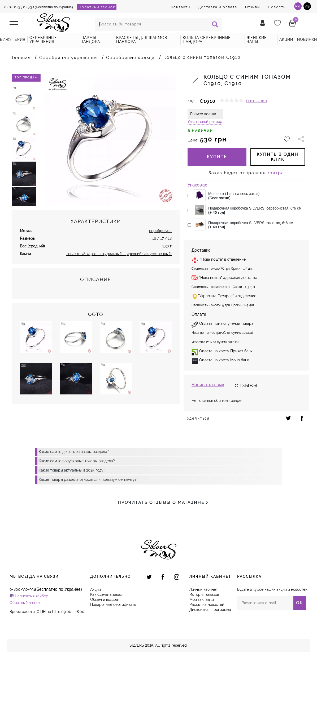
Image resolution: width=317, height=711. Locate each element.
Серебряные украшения (43, 39)
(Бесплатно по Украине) (38, 7)
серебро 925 (160, 231)
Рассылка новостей (206, 604)
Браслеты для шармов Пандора (141, 39)
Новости (277, 7)
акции (286, 39)
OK (299, 602)
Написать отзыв (208, 384)
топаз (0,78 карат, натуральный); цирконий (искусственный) (119, 254)
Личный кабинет (203, 589)
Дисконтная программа (210, 609)
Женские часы (257, 39)
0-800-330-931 (19, 7)
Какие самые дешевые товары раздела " (74, 452)
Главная (21, 57)
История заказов (204, 594)
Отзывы (252, 7)
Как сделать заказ (106, 594)
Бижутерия (12, 39)
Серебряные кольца (130, 57)
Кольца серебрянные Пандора (207, 39)
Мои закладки (201, 599)
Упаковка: (197, 185)
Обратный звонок (97, 7)
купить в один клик (277, 157)
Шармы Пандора (90, 39)
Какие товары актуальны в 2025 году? (72, 470)
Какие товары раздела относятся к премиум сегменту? (88, 479)
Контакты (180, 7)
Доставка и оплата (217, 7)
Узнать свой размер (205, 121)
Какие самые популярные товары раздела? (77, 461)
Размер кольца (203, 114)
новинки (307, 39)
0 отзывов (256, 100)
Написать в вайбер (31, 596)
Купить (217, 156)
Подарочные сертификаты (113, 604)
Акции (95, 589)
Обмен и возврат (105, 599)
